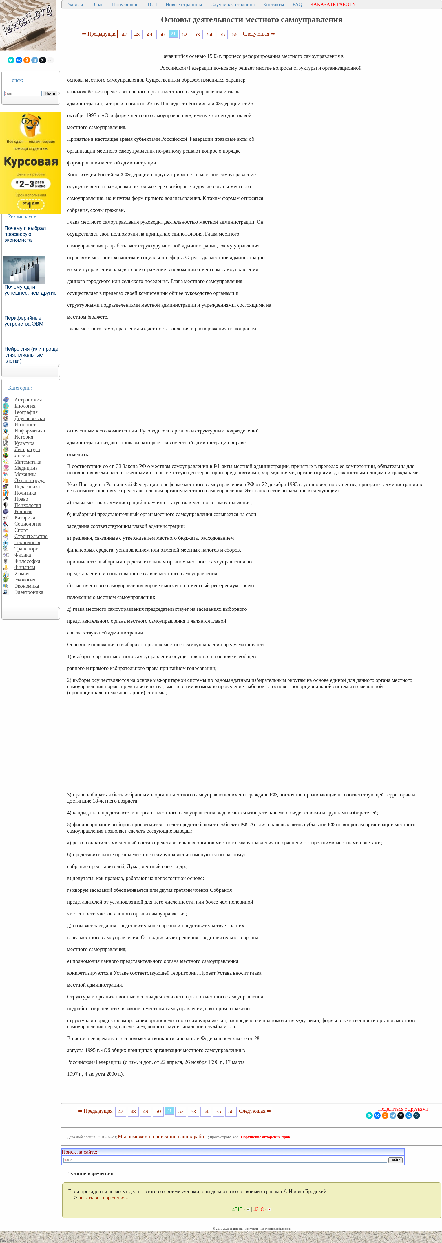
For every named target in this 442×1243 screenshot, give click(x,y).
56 (234, 35)
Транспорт (26, 549)
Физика (22, 555)
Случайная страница (232, 4)
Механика (25, 474)
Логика (22, 455)
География (26, 412)
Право (21, 499)
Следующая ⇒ (259, 34)
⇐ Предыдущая (99, 34)
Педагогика (27, 486)
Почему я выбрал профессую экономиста (25, 234)
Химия (22, 573)
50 (162, 35)
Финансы (24, 567)
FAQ (297, 4)
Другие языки (29, 418)
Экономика (26, 586)
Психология (27, 505)
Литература (27, 449)
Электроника (28, 592)
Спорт (21, 530)
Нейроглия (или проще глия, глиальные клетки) (31, 355)
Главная (74, 4)
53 (197, 35)
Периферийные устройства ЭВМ (24, 321)
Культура (24, 443)
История (23, 437)
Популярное (125, 4)
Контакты (273, 4)
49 (149, 35)
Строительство (31, 536)
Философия (27, 561)
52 (184, 35)
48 (137, 35)
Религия (23, 511)
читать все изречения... (104, 1197)
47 (124, 35)
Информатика (29, 431)
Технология (27, 542)
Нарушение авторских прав (265, 1137)
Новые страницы (183, 4)
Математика (27, 462)
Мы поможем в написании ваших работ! (163, 1136)
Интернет (25, 424)
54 (210, 35)
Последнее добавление (275, 1228)
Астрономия (28, 400)
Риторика (24, 518)
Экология (24, 580)
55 (222, 35)
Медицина (25, 468)
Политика (25, 493)
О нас (97, 4)
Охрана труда (29, 480)
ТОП (152, 4)
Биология (25, 406)
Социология (27, 524)
